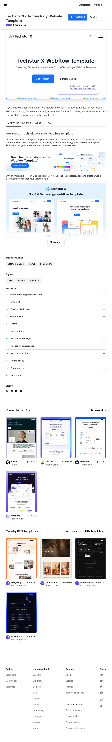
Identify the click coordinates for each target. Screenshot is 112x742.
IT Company (46, 264)
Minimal (21, 280)
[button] (108, 5)
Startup (32, 264)
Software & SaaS (16, 264)
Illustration (35, 280)
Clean (10, 280)
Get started (90, 5)
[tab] (13, 123)
